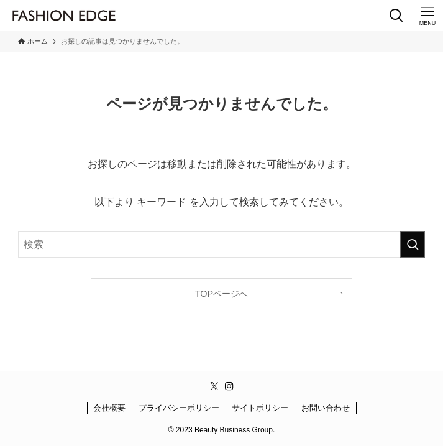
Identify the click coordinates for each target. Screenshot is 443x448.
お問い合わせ (325, 408)
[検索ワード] (222, 244)
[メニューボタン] (427, 15)
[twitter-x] (214, 386)
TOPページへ (221, 294)
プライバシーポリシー (179, 408)
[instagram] (229, 386)
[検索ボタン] (396, 15)
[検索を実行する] (412, 244)
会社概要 (109, 408)
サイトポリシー (260, 408)
